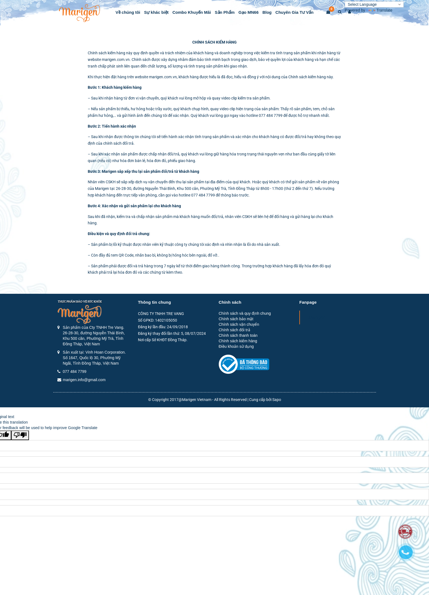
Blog (266, 12)
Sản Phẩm (225, 12)
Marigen (317, 317)
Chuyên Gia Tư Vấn (294, 12)
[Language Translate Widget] (374, 4)
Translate (379, 10)
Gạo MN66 (248, 12)
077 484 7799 (75, 371)
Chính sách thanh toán (238, 335)
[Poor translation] (20, 435)
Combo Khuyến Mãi (191, 12)
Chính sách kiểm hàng (238, 341)
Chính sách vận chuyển (239, 324)
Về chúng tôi (128, 12)
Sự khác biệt (156, 12)
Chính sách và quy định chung (245, 313)
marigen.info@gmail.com (84, 380)
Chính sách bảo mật (236, 319)
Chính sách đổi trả (234, 330)
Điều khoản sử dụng (236, 346)
